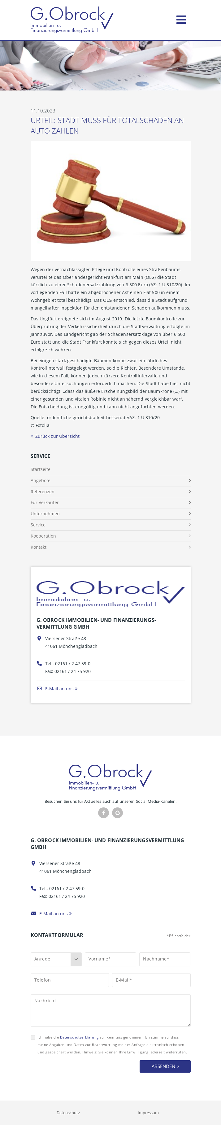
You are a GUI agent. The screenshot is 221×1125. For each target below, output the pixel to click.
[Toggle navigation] (181, 18)
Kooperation (43, 536)
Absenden (163, 1066)
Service (38, 525)
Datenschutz (68, 1112)
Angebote (40, 480)
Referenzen (42, 491)
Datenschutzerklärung (79, 1037)
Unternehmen (45, 513)
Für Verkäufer (45, 502)
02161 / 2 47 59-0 (72, 663)
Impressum (148, 1112)
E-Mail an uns (55, 689)
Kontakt (38, 547)
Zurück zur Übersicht (57, 436)
